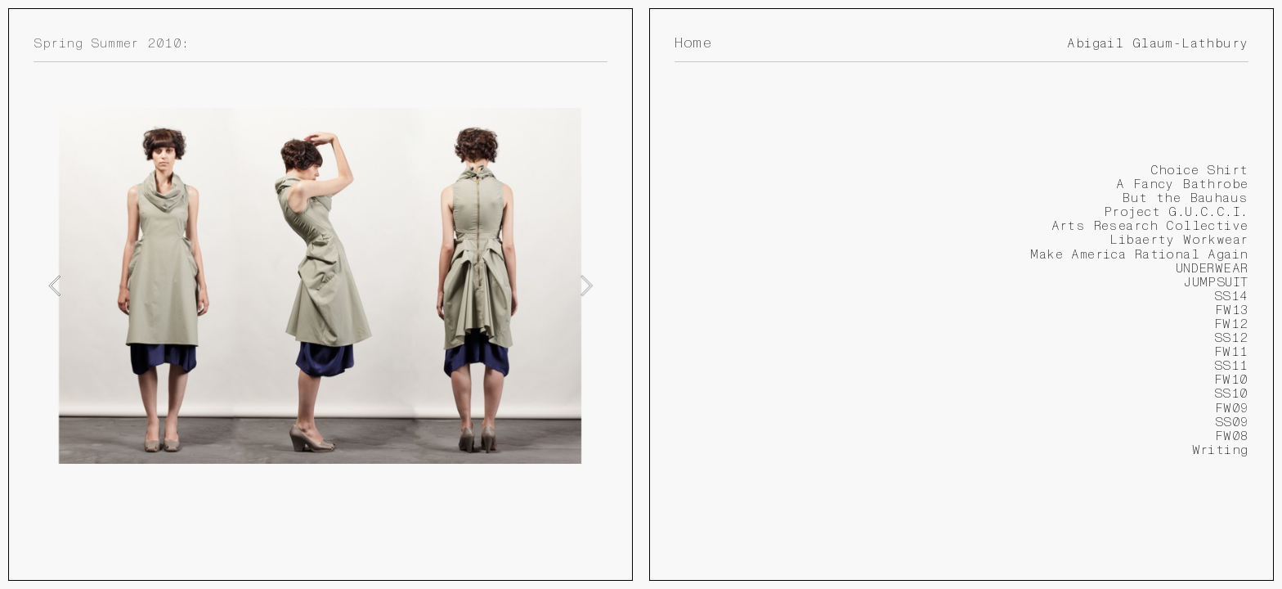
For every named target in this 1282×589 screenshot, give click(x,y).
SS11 (1231, 366)
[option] (320, 286)
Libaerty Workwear (1178, 240)
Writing (1220, 450)
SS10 (1231, 393)
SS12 (1231, 338)
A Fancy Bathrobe (1182, 184)
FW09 (1231, 408)
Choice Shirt (1199, 170)
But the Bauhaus (1185, 198)
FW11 (1231, 352)
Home (693, 43)
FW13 (1231, 310)
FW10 (1231, 380)
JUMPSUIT (1215, 282)
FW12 (1231, 324)
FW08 (1231, 436)
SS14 (1231, 296)
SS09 (1231, 422)
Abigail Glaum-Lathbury (1157, 43)
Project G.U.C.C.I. (1176, 212)
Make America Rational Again (1139, 254)
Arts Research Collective (1149, 226)
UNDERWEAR (1212, 268)
